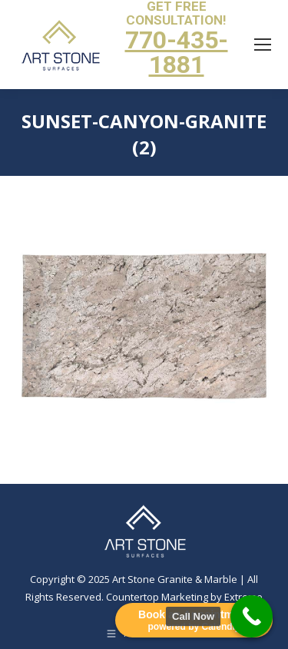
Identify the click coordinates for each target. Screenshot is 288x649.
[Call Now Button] (251, 616)
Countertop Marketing (157, 597)
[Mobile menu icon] (263, 45)
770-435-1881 (176, 52)
